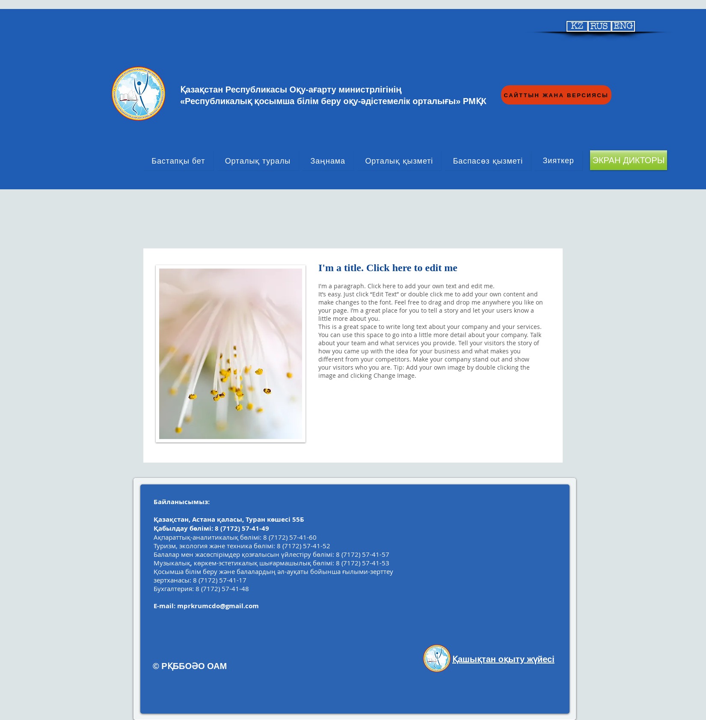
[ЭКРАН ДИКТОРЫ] (628, 160)
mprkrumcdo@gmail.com (218, 605)
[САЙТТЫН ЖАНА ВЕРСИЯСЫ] (556, 95)
